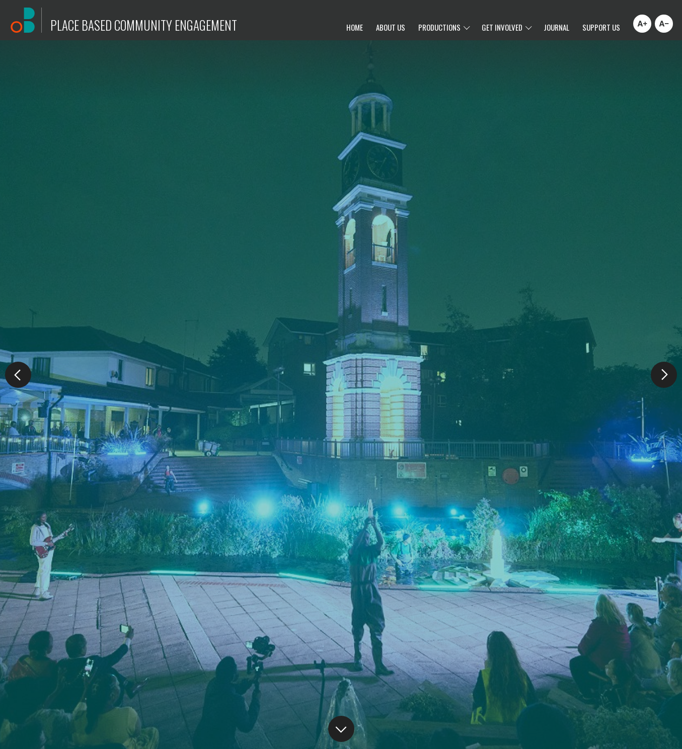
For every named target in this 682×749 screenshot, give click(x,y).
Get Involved (502, 27)
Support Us (601, 27)
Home (354, 27)
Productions (439, 27)
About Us (390, 27)
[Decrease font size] (664, 24)
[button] (664, 375)
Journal (556, 27)
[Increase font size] (642, 24)
